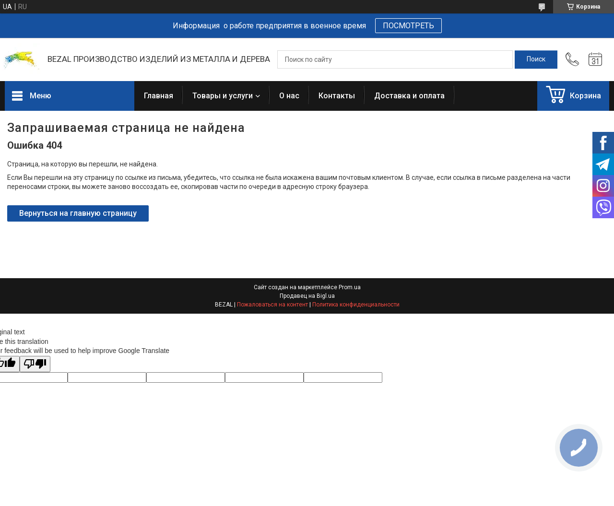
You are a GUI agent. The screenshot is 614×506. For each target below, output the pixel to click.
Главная (158, 95)
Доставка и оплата (409, 95)
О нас (289, 95)
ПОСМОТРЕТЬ (408, 25)
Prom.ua (350, 287)
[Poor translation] (35, 364)
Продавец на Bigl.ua (307, 296)
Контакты (337, 95)
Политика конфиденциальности (356, 304)
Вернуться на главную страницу (78, 213)
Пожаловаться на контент (272, 304)
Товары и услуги (222, 95)
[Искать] (536, 59)
